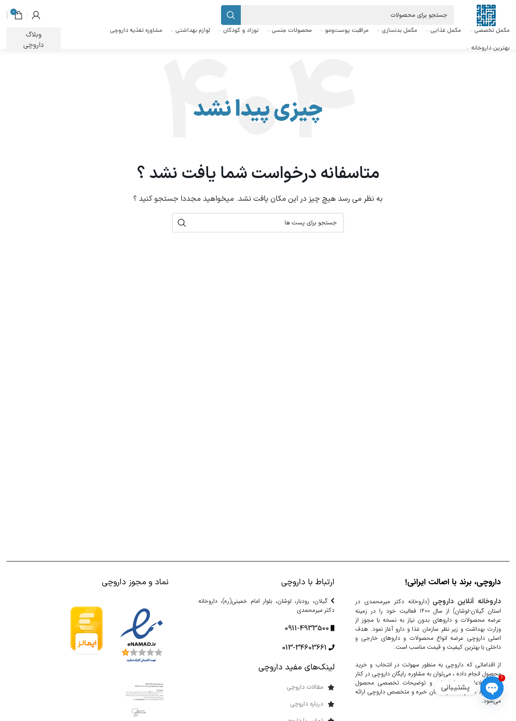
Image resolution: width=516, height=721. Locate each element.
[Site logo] (486, 15)
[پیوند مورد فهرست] (258, 687)
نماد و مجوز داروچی (135, 582)
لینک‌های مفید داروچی (296, 667)
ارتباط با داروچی (308, 582)
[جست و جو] (337, 15)
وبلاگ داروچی (33, 40)
